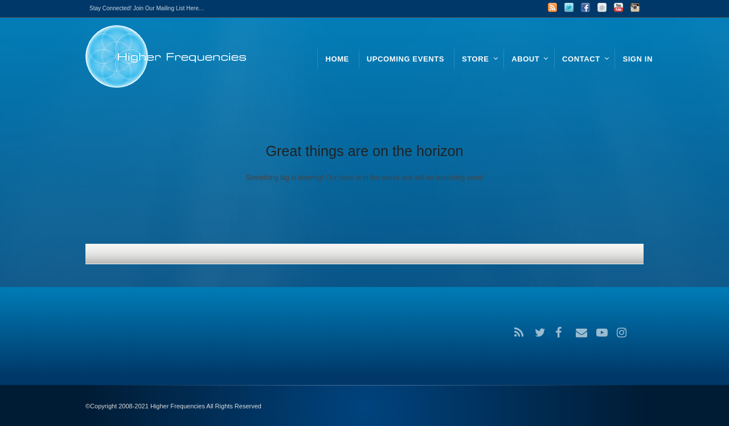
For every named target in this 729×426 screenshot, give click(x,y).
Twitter (569, 7)
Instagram (635, 7)
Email (602, 7)
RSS (552, 7)
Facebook (585, 7)
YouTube (618, 7)
